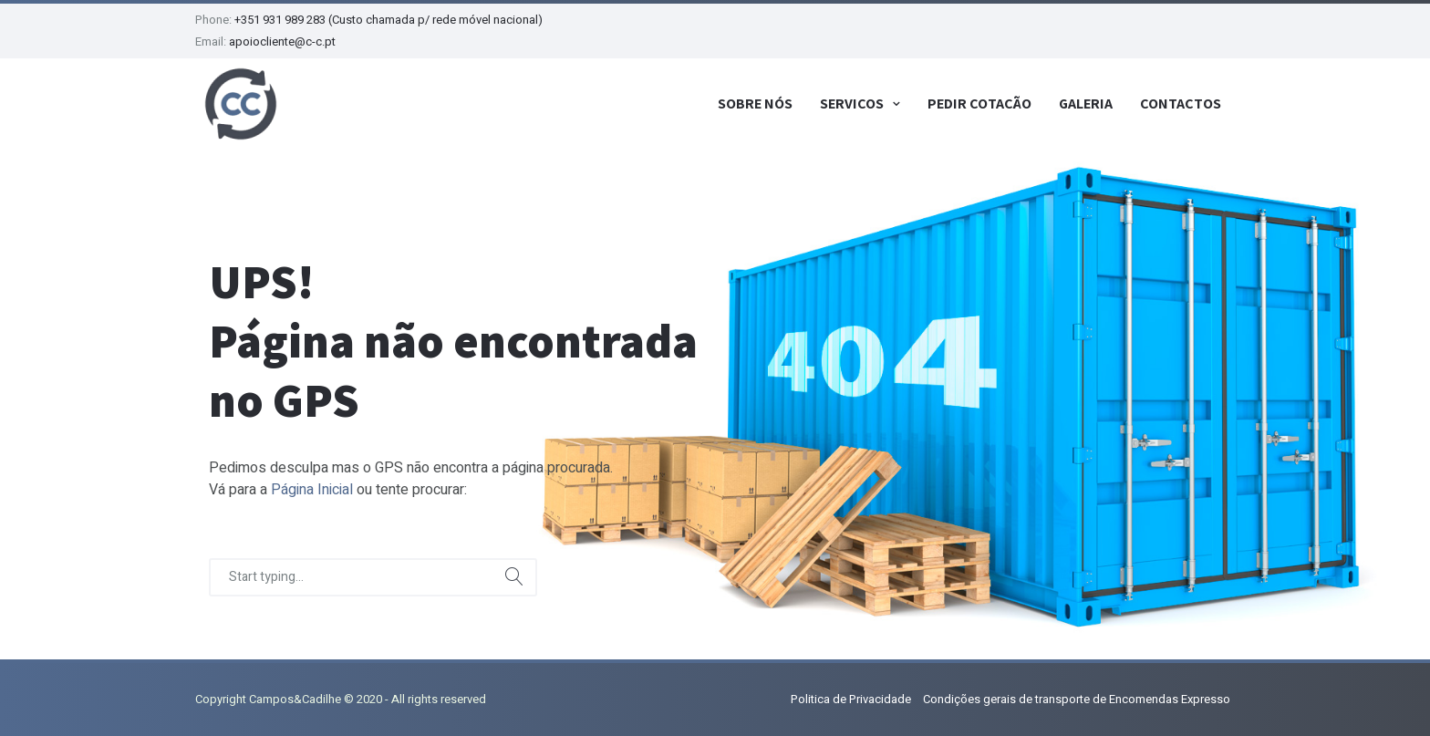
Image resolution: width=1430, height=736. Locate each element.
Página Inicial (312, 490)
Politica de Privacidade (851, 699)
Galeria (1086, 103)
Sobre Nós (755, 103)
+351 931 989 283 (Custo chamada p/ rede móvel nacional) (388, 19)
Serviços (852, 103)
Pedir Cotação (979, 103)
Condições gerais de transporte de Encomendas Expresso (1076, 699)
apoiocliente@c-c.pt (282, 41)
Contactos (1180, 103)
